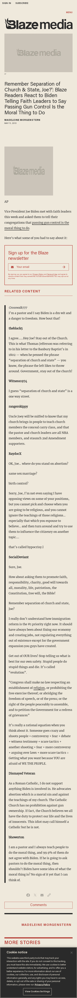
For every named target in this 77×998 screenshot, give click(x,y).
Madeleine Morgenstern (22, 120)
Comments (38, 905)
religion (39, 688)
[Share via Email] (42, 895)
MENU (69, 12)
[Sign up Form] (38, 267)
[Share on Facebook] (28, 895)
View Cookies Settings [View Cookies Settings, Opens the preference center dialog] (37, 991)
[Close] (71, 952)
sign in (6, 3)
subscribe (21, 3)
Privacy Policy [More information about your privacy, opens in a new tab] (42, 985)
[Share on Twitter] (35, 895)
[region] (38, 972)
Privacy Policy (38, 274)
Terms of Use (52, 274)
